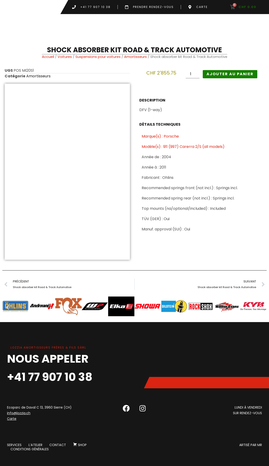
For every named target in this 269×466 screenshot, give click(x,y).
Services (14, 445)
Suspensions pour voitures (98, 56)
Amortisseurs (135, 56)
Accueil (48, 56)
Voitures (65, 56)
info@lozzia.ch (18, 413)
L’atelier (35, 445)
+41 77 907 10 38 (49, 377)
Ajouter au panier (230, 74)
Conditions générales (29, 449)
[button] (8, 307)
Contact (57, 445)
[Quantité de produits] (192, 74)
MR (259, 445)
